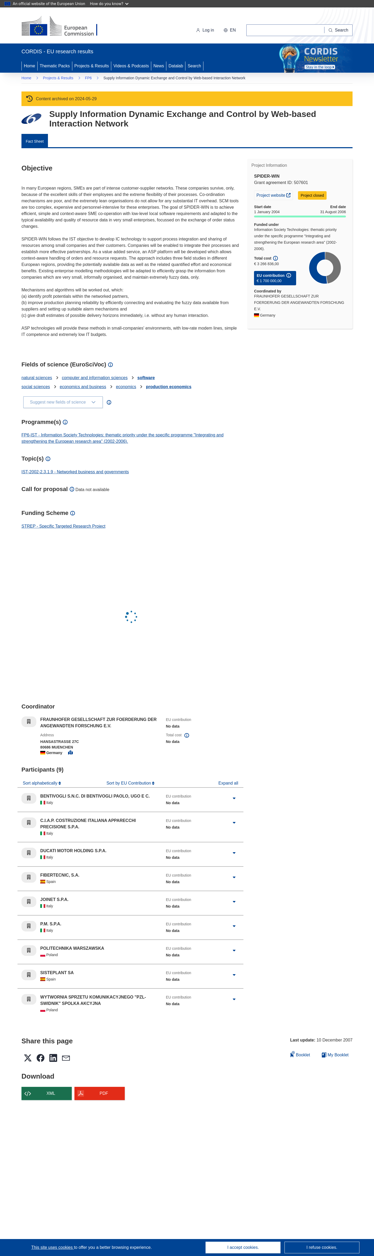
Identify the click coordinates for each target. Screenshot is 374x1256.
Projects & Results (91, 66)
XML (51, 1093)
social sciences (35, 386)
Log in (205, 30)
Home (29, 66)
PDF (104, 1093)
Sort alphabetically (41, 783)
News (158, 66)
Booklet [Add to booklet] (300, 1054)
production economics (169, 386)
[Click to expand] (234, 798)
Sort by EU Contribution (129, 783)
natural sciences (36, 377)
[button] (229, 30)
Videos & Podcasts (131, 66)
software (146, 377)
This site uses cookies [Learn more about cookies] (52, 1247)
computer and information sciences (95, 377)
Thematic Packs (55, 66)
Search (194, 66)
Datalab (175, 66)
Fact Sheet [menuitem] (35, 141)
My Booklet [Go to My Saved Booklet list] (335, 1054)
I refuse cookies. (321, 1247)
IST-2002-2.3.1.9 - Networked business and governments (75, 472)
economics (126, 386)
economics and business (83, 386)
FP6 (88, 78)
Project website (274, 195)
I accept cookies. (243, 1247)
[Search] (338, 30)
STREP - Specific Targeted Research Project (63, 526)
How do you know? (109, 3)
